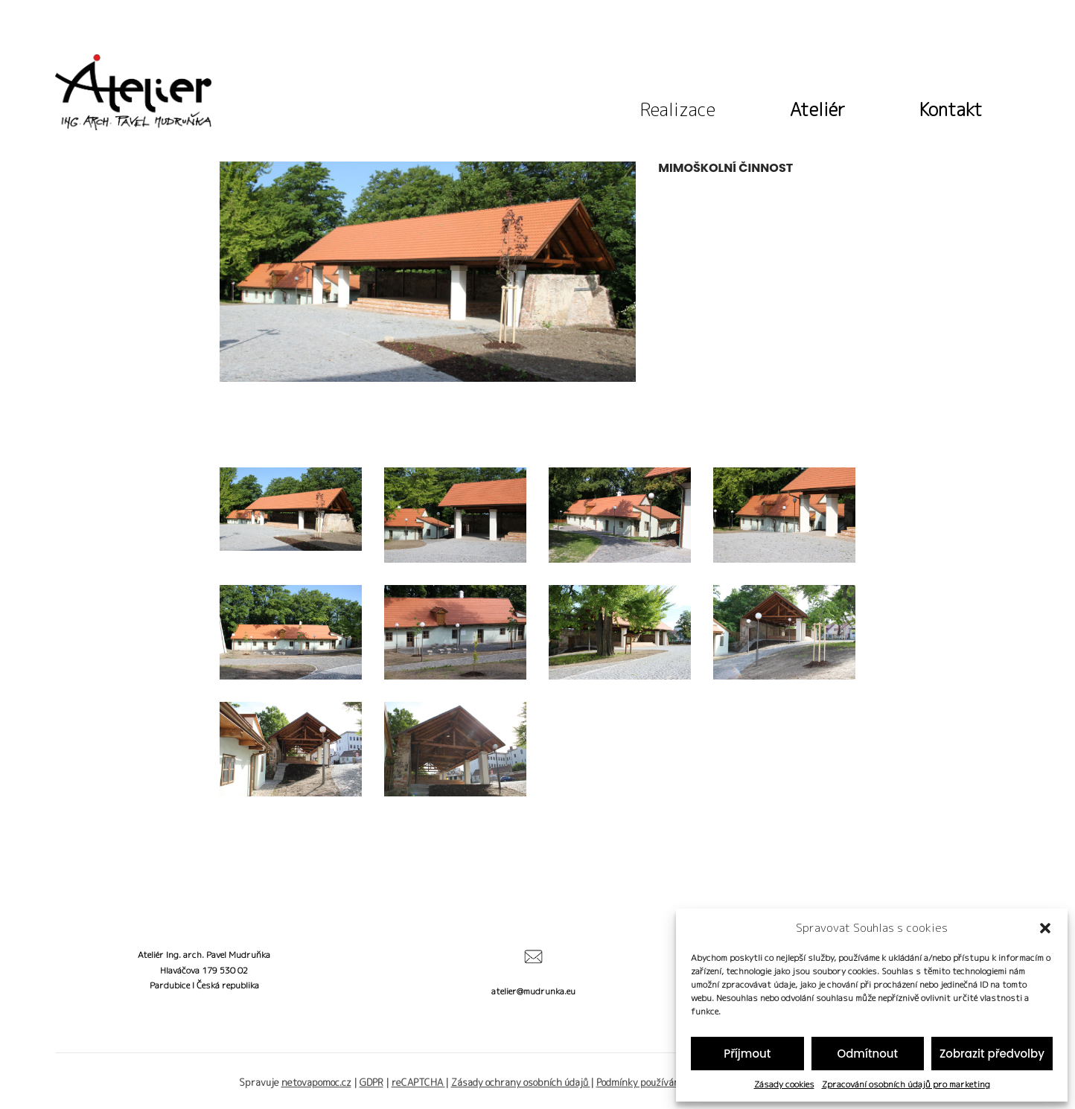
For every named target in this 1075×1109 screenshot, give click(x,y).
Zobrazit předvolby (992, 1053)
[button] (1045, 928)
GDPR (371, 1082)
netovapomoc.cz (316, 1082)
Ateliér (817, 107)
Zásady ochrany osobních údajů (520, 1082)
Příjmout (747, 1053)
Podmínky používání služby (654, 1082)
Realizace (677, 107)
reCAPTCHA (418, 1082)
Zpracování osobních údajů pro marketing (906, 1084)
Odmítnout (867, 1053)
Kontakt (951, 107)
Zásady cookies (784, 1084)
